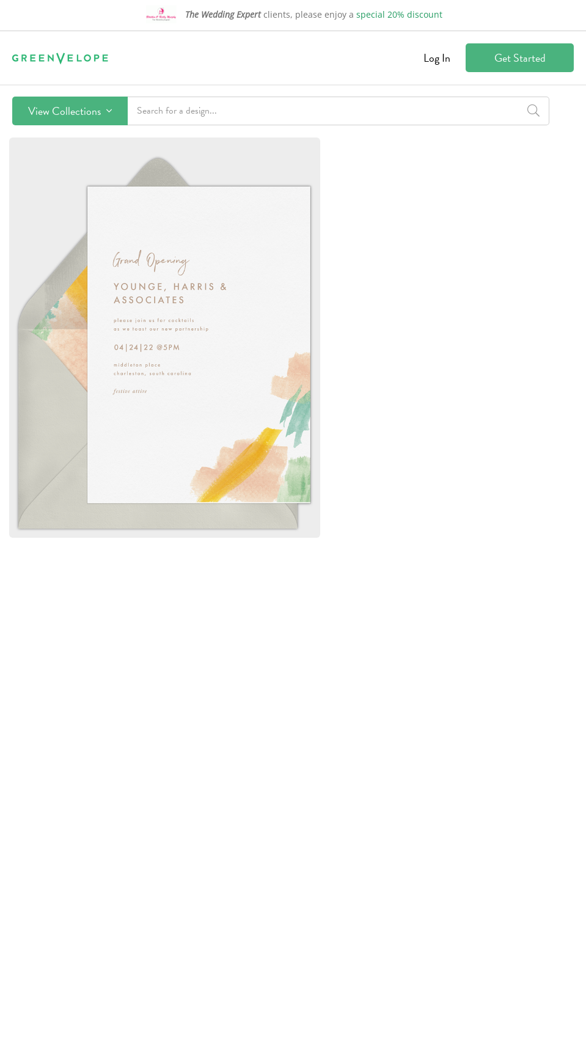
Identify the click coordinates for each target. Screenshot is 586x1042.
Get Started (520, 58)
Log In (436, 58)
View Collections (70, 111)
